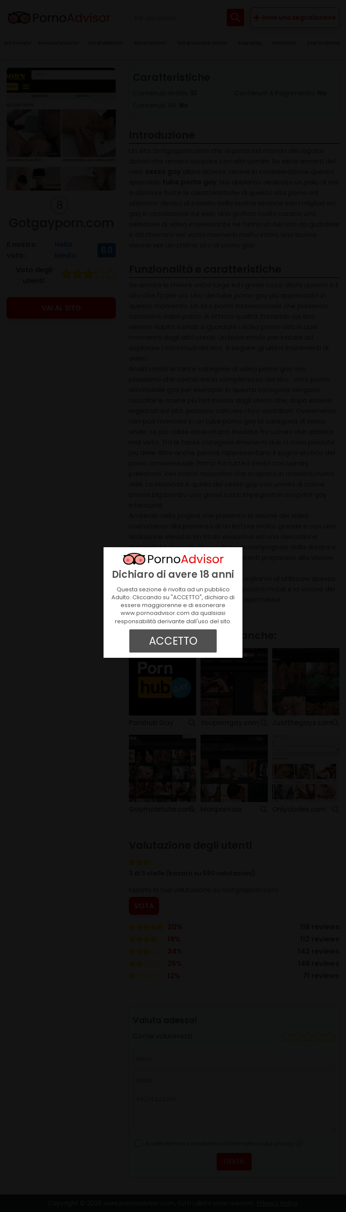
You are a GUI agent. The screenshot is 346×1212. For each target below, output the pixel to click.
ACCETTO (173, 641)
